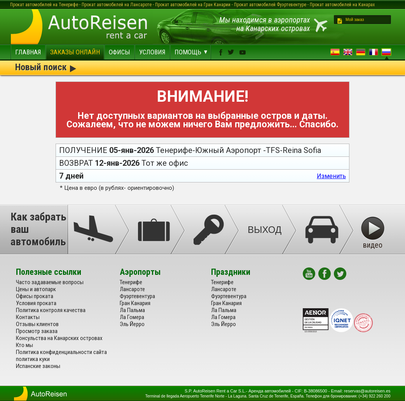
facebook (220, 52)
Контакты (28, 317)
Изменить (331, 176)
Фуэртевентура (137, 296)
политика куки (33, 359)
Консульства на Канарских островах (59, 338)
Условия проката (36, 303)
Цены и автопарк (36, 289)
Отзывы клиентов (37, 324)
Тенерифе (131, 282)
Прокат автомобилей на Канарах (342, 4)
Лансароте (132, 289)
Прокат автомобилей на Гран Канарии (192, 4)
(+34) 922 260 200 (374, 396)
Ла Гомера (132, 317)
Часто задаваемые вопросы (50, 282)
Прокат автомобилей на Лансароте (117, 4)
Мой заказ (355, 19)
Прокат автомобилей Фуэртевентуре (270, 4)
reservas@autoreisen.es (367, 391)
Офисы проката (34, 296)
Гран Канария (135, 303)
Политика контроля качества (51, 310)
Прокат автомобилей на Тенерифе (44, 4)
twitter (231, 52)
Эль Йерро (132, 324)
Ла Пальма (132, 310)
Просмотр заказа (37, 331)
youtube (242, 52)
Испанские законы (38, 366)
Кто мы (24, 345)
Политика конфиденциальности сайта (61, 352)
